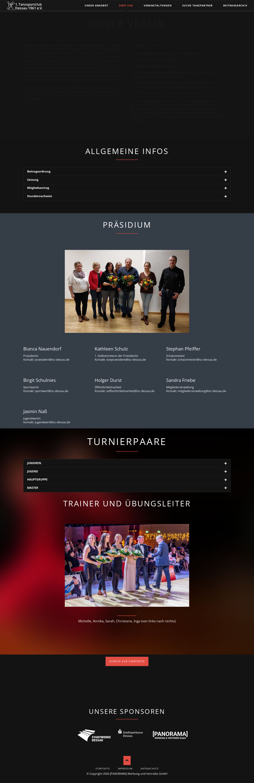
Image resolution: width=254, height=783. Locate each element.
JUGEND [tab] (32, 471)
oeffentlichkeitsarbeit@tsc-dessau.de (130, 391)
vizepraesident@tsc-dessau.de (126, 359)
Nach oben (127, 760)
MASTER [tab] (32, 488)
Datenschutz (149, 768)
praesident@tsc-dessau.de (52, 359)
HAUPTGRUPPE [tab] (37, 479)
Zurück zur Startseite (127, 661)
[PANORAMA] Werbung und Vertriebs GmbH (138, 774)
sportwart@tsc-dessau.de (51, 391)
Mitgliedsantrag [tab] (38, 188)
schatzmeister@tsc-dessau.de (197, 359)
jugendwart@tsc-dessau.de (52, 422)
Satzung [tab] (32, 180)
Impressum (125, 768)
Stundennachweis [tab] (39, 196)
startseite (103, 768)
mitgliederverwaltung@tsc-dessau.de (202, 391)
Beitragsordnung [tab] (38, 171)
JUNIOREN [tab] (34, 463)
